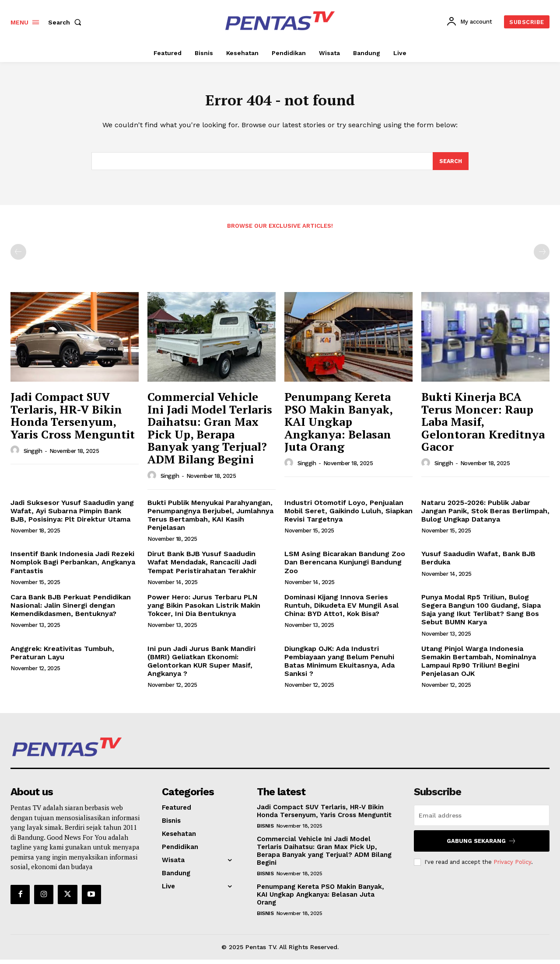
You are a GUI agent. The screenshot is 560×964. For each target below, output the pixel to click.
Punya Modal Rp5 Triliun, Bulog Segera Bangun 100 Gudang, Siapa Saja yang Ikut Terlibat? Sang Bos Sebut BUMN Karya (481, 614)
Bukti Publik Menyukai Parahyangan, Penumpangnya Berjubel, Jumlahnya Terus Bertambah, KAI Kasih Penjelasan (210, 519)
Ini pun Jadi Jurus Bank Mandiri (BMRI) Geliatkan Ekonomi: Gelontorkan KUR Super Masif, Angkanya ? (201, 665)
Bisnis (265, 830)
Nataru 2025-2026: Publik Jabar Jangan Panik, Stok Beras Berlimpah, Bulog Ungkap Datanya (485, 514)
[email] (482, 819)
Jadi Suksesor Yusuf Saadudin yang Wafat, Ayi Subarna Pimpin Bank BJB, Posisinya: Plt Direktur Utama (72, 514)
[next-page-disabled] (542, 256)
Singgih (33, 455)
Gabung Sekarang (481, 845)
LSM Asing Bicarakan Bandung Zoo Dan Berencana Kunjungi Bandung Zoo (344, 566)
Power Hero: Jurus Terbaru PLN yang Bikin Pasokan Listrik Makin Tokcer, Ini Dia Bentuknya (203, 609)
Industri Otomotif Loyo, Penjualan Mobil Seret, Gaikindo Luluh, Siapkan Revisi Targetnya (348, 514)
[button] (66, 22)
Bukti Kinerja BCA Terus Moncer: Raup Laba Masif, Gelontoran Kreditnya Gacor (483, 425)
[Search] (450, 165)
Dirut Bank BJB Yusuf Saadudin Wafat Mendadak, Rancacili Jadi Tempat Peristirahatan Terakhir (201, 566)
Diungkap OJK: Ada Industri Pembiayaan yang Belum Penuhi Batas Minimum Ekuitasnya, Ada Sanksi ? (339, 665)
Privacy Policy (512, 866)
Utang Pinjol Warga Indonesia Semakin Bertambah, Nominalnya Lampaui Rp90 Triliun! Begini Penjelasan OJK (478, 665)
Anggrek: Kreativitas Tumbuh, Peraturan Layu (62, 656)
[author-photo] (16, 454)
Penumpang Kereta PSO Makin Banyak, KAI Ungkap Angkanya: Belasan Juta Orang (338, 425)
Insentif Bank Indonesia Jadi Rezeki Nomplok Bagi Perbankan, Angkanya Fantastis (72, 566)
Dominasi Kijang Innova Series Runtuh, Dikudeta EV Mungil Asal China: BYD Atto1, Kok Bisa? (341, 609)
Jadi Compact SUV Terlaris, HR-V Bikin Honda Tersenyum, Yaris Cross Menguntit (72, 419)
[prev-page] (18, 256)
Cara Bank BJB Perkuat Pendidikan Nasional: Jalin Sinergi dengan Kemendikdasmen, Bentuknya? (70, 609)
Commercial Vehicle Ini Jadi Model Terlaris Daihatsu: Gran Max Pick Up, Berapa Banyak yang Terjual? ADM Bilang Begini (209, 432)
